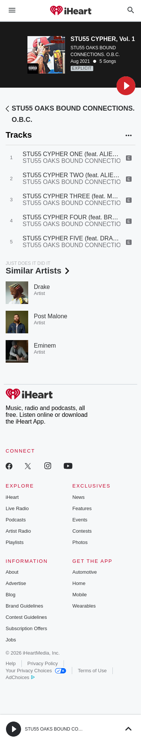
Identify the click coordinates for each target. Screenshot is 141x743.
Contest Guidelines (26, 617)
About (12, 572)
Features (82, 508)
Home (79, 583)
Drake (42, 287)
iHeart (12, 497)
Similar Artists (38, 270)
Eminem (45, 345)
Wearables (84, 606)
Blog (10, 594)
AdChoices (20, 677)
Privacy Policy (42, 663)
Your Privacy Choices (36, 670)
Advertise (16, 583)
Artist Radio (18, 531)
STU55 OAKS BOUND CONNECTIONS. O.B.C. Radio (79, 729)
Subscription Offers (26, 628)
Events (80, 520)
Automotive (85, 572)
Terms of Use (92, 670)
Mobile (80, 594)
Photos (80, 542)
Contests (82, 531)
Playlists (15, 542)
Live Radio (17, 508)
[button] (126, 85)
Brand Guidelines (24, 606)
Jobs (11, 640)
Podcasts (16, 520)
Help (11, 663)
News (79, 497)
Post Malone (50, 316)
